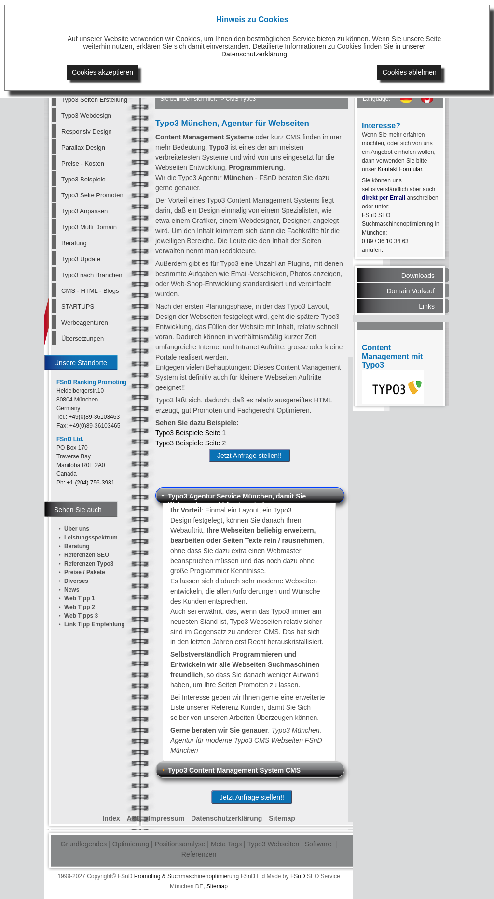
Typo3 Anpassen (84, 211)
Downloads (418, 275)
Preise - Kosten (82, 163)
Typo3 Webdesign (86, 115)
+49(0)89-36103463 (94, 417)
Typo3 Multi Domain (89, 227)
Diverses (76, 581)
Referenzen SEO (86, 555)
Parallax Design (83, 147)
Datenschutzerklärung (226, 818)
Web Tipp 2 (79, 607)
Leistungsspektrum (91, 537)
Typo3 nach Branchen (91, 274)
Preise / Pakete (84, 572)
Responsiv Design (86, 131)
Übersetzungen (82, 338)
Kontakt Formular (400, 169)
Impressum (167, 818)
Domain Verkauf (410, 291)
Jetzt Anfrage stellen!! (249, 455)
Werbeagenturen (84, 322)
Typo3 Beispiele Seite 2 (190, 443)
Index (111, 818)
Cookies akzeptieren (102, 72)
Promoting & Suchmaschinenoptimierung (186, 876)
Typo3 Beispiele (83, 179)
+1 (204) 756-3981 (90, 482)
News (71, 589)
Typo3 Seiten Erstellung (93, 99)
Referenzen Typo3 (88, 563)
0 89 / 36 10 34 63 (385, 241)
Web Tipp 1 (79, 598)
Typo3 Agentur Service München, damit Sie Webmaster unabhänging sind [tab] (232, 497)
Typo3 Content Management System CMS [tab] (230, 770)
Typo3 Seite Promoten (92, 195)
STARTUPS (77, 306)
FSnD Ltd (252, 876)
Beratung (74, 243)
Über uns (76, 529)
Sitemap (282, 818)
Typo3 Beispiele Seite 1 (190, 433)
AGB (134, 818)
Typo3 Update (80, 259)
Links (427, 306)
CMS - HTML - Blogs (90, 290)
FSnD (297, 876)
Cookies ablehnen (410, 72)
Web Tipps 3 (81, 615)
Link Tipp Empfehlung (94, 624)
